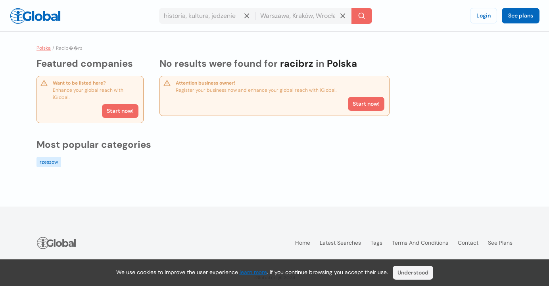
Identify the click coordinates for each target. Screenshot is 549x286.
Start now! (120, 110)
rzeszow (49, 162)
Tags (376, 242)
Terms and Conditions (420, 242)
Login (483, 15)
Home (302, 242)
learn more (253, 272)
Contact (468, 242)
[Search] (361, 16)
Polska (43, 48)
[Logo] (35, 16)
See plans (520, 15)
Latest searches (340, 242)
